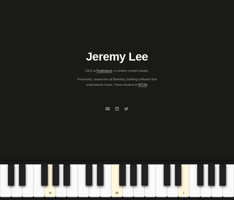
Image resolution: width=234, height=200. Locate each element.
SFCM (142, 84)
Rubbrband (104, 70)
